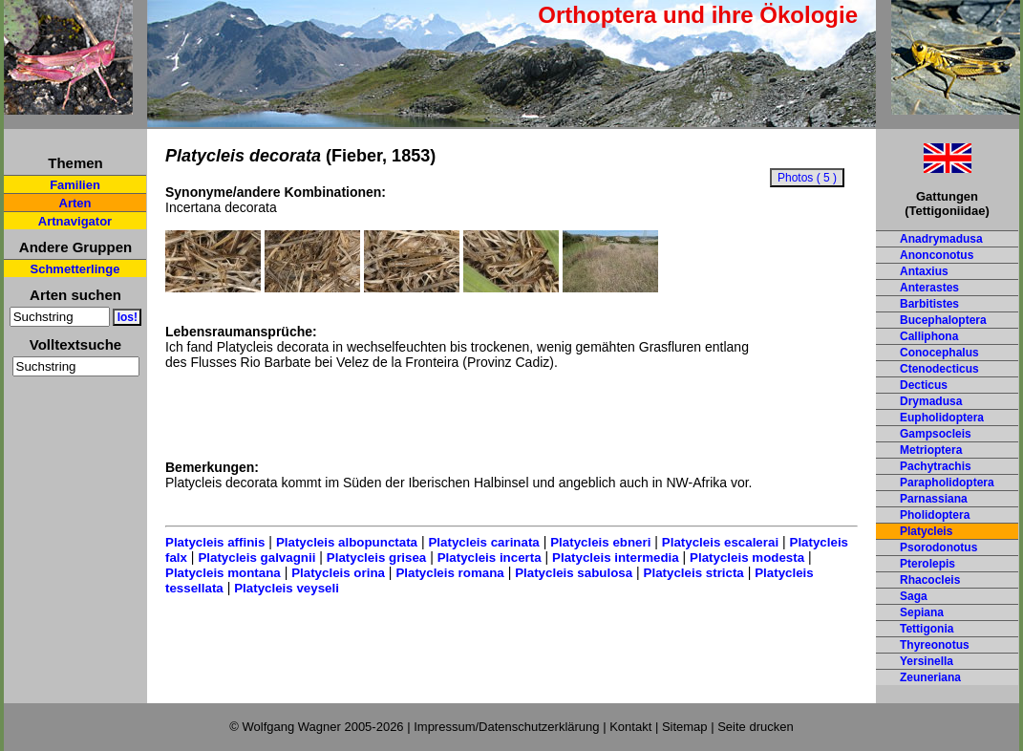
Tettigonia (926, 628)
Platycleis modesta (747, 557)
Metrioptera (931, 450)
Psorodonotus (938, 547)
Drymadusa (931, 401)
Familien (75, 185)
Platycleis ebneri (600, 542)
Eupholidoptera (942, 417)
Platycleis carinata (483, 542)
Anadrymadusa (941, 239)
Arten (75, 203)
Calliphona (929, 336)
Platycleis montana (223, 573)
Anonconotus (936, 255)
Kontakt (630, 726)
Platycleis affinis (215, 542)
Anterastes (929, 287)
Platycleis (926, 531)
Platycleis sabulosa (573, 573)
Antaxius (924, 271)
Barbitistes (929, 304)
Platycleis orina (338, 573)
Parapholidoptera (947, 482)
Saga (913, 596)
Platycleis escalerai (720, 542)
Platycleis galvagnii (256, 557)
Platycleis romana (449, 573)
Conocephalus (939, 352)
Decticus (924, 385)
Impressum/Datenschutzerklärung (506, 726)
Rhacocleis (930, 580)
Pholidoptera (935, 515)
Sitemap (685, 726)
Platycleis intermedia (615, 557)
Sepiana (922, 612)
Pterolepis (927, 563)
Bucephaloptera (943, 320)
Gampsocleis (935, 433)
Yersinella (926, 661)
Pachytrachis (935, 466)
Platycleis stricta (694, 573)
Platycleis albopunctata (346, 542)
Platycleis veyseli (286, 588)
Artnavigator (75, 221)
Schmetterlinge (75, 269)
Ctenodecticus (939, 369)
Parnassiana (934, 498)
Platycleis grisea (376, 557)
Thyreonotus (935, 645)
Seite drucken (755, 726)
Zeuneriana (930, 677)
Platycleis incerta (489, 557)
